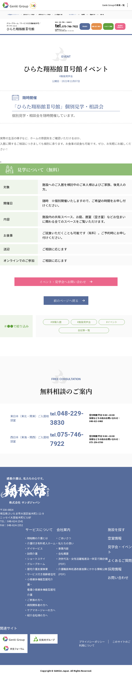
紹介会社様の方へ (37, 615)
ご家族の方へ (35, 600)
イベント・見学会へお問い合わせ (66, 281)
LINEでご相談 (108, 26)
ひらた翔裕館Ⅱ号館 (58, 14)
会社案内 (63, 529)
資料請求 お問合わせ (120, 26)
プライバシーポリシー (92, 641)
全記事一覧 (84, 330)
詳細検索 (83, 14)
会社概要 (63, 553)
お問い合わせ (118, 577)
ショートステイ (36, 558)
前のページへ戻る (66, 300)
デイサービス (35, 548)
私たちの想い (66, 543)
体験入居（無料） (96, 26)
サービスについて (39, 529)
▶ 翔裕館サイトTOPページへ (13, 14)
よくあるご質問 (120, 560)
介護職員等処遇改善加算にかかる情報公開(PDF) (82, 571)
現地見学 (84, 26)
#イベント (111, 322)
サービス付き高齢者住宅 (41, 574)
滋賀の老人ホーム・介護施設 (29, 14)
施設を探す (116, 529)
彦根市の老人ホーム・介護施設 (44, 14)
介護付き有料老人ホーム (41, 543)
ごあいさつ (64, 538)
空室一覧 (102, 14)
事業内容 (63, 548)
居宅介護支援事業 (37, 569)
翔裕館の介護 (92, 14)
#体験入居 (56, 322)
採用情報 (115, 568)
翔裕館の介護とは (37, 538)
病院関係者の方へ (37, 605)
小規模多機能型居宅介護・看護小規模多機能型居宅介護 (41, 586)
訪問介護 (32, 553)
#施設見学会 (66, 76)
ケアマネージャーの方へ (41, 610)
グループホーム (36, 564)
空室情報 (115, 538)
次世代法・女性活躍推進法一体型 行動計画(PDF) (83, 561)
